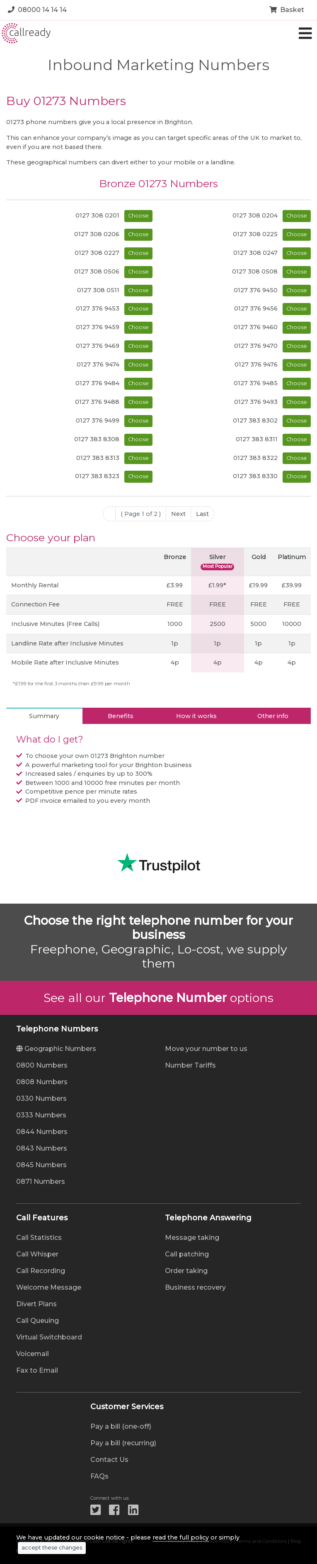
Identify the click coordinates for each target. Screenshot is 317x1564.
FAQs (99, 1476)
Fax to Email (37, 1370)
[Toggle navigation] (305, 33)
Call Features (42, 1218)
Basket (286, 10)
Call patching (187, 1254)
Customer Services (126, 1407)
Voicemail (32, 1354)
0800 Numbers (42, 1065)
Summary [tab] (44, 716)
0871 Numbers (40, 1181)
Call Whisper (37, 1254)
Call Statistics (39, 1237)
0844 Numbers (42, 1132)
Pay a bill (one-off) (120, 1426)
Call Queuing (37, 1321)
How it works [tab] (196, 716)
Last (202, 514)
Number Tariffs (190, 1065)
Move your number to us (206, 1049)
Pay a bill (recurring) (123, 1443)
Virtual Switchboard (49, 1337)
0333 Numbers (41, 1115)
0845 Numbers (41, 1165)
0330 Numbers (41, 1098)
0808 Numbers (42, 1082)
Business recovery (195, 1287)
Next (178, 514)
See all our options (158, 997)
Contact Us (109, 1460)
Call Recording (40, 1271)
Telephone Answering (208, 1218)
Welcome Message (48, 1287)
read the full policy (180, 1537)
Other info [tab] (272, 716)
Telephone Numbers (57, 1029)
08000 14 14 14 (37, 10)
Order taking (186, 1271)
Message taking (192, 1237)
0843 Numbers (41, 1148)
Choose (138, 216)
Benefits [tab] (120, 716)
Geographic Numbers (56, 1049)
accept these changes (52, 1547)
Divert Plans (36, 1304)
